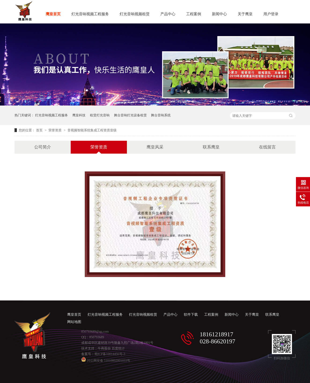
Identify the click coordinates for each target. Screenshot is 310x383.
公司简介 (42, 147)
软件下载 (191, 314)
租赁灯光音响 (100, 115)
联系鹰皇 (211, 147)
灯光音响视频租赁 (135, 14)
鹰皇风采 (155, 147)
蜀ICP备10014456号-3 (109, 354)
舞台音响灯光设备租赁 (130, 115)
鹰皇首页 (53, 14)
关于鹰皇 (245, 14)
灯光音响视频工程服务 (90, 14)
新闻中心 (219, 14)
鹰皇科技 (78, 115)
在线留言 (267, 147)
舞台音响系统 (161, 115)
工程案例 (193, 14)
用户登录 (270, 14)
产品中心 (167, 14)
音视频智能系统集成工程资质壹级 (92, 130)
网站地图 (74, 322)
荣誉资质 (55, 130)
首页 (40, 130)
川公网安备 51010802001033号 (105, 360)
